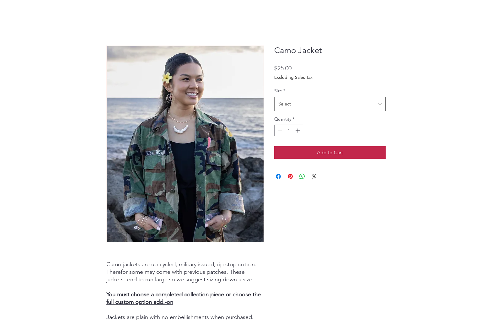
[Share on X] (314, 176)
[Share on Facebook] (278, 176)
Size (279, 91)
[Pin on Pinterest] (290, 176)
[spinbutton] (288, 130)
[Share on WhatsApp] (302, 176)
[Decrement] (279, 130)
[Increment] (298, 130)
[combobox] (330, 104)
